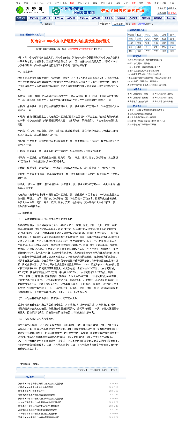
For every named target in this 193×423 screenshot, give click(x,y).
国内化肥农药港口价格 (162, 97)
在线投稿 (171, 18)
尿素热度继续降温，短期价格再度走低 (145, 60)
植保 (110, 3)
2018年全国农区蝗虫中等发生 (31, 391)
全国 (164, 3)
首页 (18, 3)
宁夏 (147, 43)
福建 (164, 51)
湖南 (172, 43)
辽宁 (147, 39)
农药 (80, 3)
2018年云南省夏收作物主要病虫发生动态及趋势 (39, 402)
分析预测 (133, 18)
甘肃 (139, 43)
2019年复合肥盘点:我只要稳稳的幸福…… (146, 74)
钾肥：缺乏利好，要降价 (139, 63)
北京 (156, 35)
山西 (131, 43)
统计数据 (158, 18)
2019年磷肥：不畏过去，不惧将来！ (144, 81)
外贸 (141, 3)
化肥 (64, 3)
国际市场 (146, 18)
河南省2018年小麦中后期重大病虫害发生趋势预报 (40, 383)
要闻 (26, 3)
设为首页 (162, 8)
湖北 (164, 43)
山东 (139, 35)
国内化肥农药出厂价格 (138, 93)
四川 (131, 47)
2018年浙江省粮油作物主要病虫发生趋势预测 (38, 406)
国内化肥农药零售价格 (138, 97)
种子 (87, 3)
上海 (164, 35)
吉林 (139, 39)
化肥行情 (141, 24)
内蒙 (156, 39)
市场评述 (121, 18)
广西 (147, 51)
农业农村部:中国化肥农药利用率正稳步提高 (147, 85)
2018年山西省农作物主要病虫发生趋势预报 (37, 413)
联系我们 (162, 13)
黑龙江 (131, 35)
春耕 (134, 24)
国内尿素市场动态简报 (138, 101)
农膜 (95, 3)
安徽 (156, 47)
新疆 (164, 39)
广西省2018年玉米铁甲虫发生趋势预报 (35, 387)
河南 (156, 43)
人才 (126, 3)
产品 (41, 3)
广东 (156, 51)
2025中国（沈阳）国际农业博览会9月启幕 (146, 121)
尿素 (72, 3)
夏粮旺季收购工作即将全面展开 (142, 124)
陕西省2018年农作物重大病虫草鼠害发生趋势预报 (40, 398)
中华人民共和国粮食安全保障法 (142, 117)
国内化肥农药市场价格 (162, 93)
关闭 (114, 370)
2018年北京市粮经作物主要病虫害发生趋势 (37, 410)
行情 (34, 3)
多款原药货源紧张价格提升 (140, 114)
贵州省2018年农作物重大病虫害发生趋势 (36, 395)
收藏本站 (172, 8)
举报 (105, 370)
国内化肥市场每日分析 (162, 101)
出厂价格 (59, 18)
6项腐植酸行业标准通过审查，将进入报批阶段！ (150, 78)
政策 (118, 3)
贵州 (131, 51)
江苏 (139, 47)
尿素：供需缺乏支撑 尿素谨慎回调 (143, 70)
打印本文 (95, 370)
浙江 (147, 47)
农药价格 (83, 18)
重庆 (131, 39)
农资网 (39, 49)
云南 (139, 51)
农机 (103, 3)
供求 (133, 3)
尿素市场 (34, 18)
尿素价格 (149, 24)
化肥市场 (46, 18)
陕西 (164, 47)
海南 (172, 51)
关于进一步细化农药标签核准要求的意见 (146, 110)
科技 (57, 3)
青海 (172, 39)
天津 (172, 35)
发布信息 (172, 13)
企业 (49, 3)
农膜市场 (108, 18)
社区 (172, 3)
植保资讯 (30, 34)
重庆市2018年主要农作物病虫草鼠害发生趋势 (38, 417)
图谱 (156, 3)
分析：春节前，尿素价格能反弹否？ (144, 67)
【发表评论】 (82, 370)
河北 (147, 35)
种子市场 (96, 18)
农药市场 (71, 18)
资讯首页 (21, 18)
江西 (172, 47)
